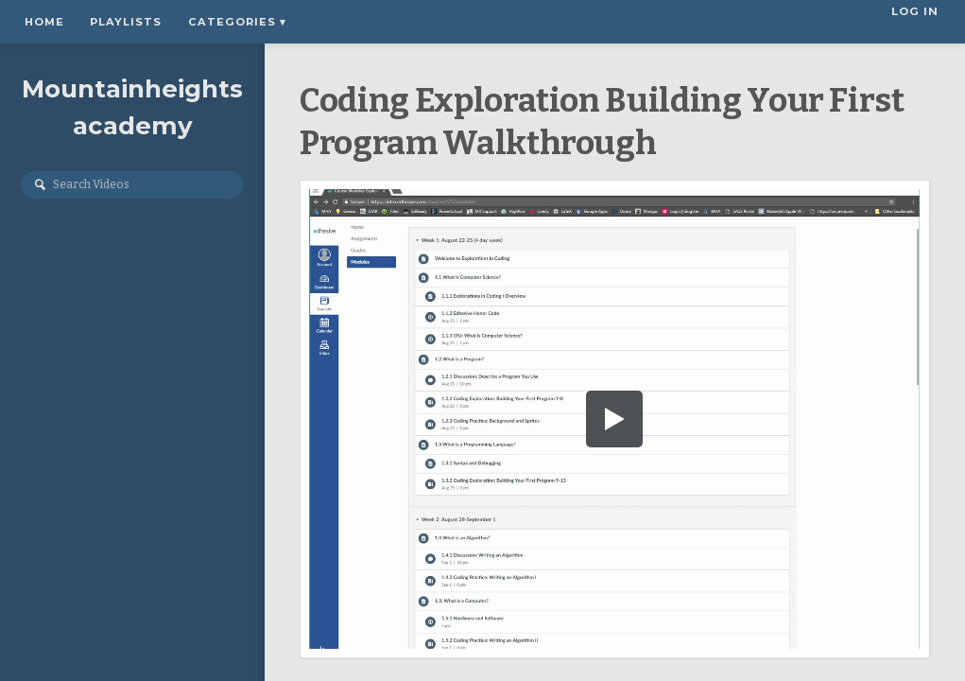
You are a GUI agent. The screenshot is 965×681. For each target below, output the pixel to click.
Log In (917, 21)
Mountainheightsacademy (132, 107)
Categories (237, 21)
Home (44, 21)
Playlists (126, 21)
